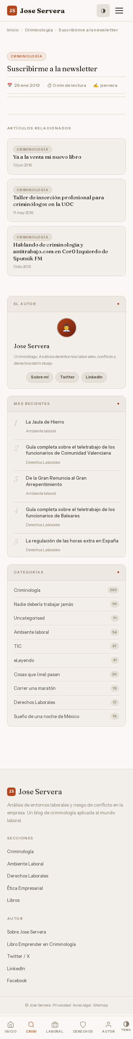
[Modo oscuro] (103, 10)
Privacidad (61, 1005)
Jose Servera (36, 11)
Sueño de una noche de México (66, 716)
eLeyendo (66, 660)
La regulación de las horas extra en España (72, 540)
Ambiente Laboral (25, 864)
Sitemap (100, 1005)
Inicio (13, 29)
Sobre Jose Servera (26, 932)
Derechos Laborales (66, 702)
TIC (66, 646)
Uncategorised (66, 618)
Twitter (67, 377)
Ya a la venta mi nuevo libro (47, 156)
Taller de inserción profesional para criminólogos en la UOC (58, 201)
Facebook (17, 980)
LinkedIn (94, 377)
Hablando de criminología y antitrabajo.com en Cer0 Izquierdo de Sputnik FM (60, 251)
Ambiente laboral (66, 632)
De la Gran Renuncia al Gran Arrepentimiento (56, 481)
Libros (13, 900)
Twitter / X (18, 956)
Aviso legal (82, 1005)
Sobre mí (40, 377)
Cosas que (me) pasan (66, 674)
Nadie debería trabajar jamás (66, 604)
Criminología (39, 29)
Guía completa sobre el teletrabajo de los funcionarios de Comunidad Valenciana (70, 450)
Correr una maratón (66, 688)
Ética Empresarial (25, 888)
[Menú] (119, 10)
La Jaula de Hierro (45, 422)
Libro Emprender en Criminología (41, 944)
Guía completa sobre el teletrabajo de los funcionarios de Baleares (70, 512)
